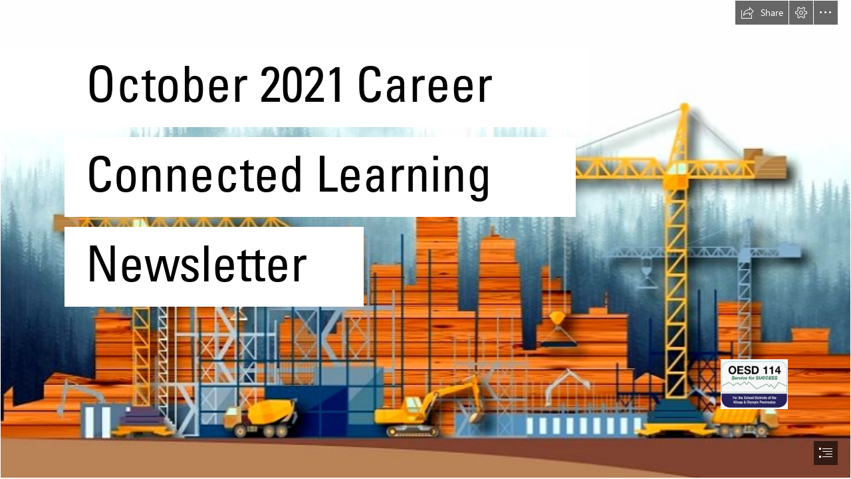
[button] (762, 13)
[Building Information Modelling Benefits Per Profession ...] (425, 239)
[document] (425, 239)
